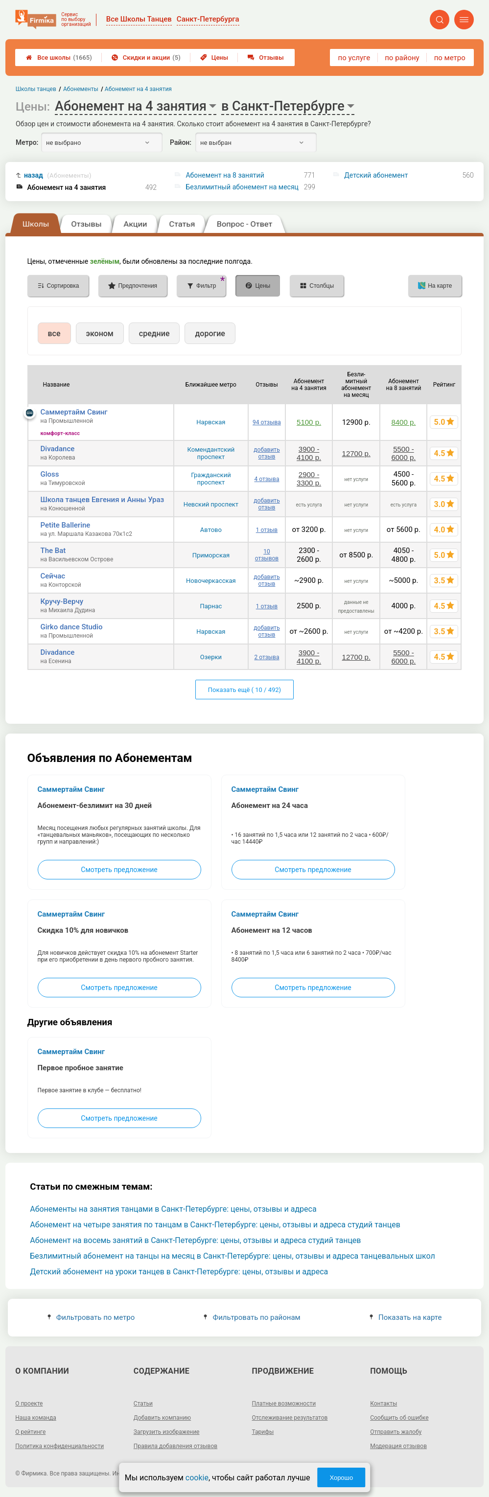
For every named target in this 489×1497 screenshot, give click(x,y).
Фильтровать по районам (252, 1317)
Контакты (383, 1403)
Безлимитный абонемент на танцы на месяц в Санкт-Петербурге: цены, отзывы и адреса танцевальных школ (232, 1256)
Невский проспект (211, 504)
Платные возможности (284, 1403)
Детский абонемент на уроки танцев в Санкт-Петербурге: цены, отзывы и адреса (179, 1271)
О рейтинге (30, 1431)
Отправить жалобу (395, 1431)
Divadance (58, 448)
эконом (100, 333)
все (54, 333)
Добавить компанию (162, 1417)
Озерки (211, 657)
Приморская (211, 555)
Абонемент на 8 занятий (225, 175)
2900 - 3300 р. (309, 478)
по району (402, 57)
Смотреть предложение (119, 870)
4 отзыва (266, 479)
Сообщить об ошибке (399, 1417)
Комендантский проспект (211, 453)
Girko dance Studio (72, 626)
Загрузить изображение (167, 1431)
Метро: (27, 142)
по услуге (354, 57)
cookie (197, 1477)
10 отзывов (267, 555)
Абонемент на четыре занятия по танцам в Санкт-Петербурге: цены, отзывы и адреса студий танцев (215, 1224)
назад (58, 175)
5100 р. (309, 422)
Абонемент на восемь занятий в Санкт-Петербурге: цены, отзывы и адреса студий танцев (195, 1240)
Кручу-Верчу (62, 601)
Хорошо (341, 1477)
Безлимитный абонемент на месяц (242, 187)
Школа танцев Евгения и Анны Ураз (102, 499)
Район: (180, 142)
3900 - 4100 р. (309, 453)
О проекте (29, 1403)
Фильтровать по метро (91, 1317)
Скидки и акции (146, 57)
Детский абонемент (376, 175)
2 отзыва (266, 657)
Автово (211, 529)
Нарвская (210, 422)
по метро (450, 57)
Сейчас (53, 576)
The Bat (53, 550)
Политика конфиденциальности (59, 1446)
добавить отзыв (266, 453)
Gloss (50, 474)
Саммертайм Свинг (74, 412)
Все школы (59, 57)
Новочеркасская (211, 580)
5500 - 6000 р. (403, 453)
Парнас (211, 606)
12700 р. (356, 453)
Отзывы (265, 57)
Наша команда (35, 1417)
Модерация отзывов (398, 1446)
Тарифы (263, 1431)
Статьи (143, 1403)
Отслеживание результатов (290, 1417)
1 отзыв (267, 530)
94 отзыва (267, 422)
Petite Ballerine (66, 525)
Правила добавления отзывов (175, 1446)
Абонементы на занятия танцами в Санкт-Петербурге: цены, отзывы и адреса (173, 1209)
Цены (214, 57)
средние (154, 333)
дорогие (210, 333)
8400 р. (403, 422)
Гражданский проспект (211, 478)
